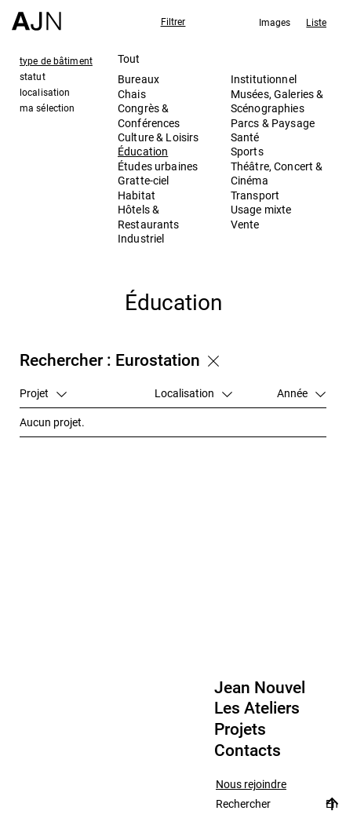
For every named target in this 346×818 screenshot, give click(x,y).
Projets (240, 729)
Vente (245, 224)
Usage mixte (261, 209)
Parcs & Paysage (273, 122)
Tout (129, 58)
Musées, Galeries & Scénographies (277, 100)
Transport (255, 195)
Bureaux (138, 78)
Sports (247, 151)
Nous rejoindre (251, 784)
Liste (316, 22)
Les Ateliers (257, 708)
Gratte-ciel (143, 180)
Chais (132, 93)
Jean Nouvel (259, 687)
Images (275, 22)
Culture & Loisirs (158, 137)
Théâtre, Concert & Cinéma (277, 173)
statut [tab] (33, 76)
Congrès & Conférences (149, 115)
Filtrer (173, 21)
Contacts (247, 750)
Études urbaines (158, 166)
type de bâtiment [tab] (56, 60)
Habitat (136, 195)
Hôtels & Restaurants (149, 216)
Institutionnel (264, 78)
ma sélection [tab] (47, 107)
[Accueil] (36, 15)
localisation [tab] (45, 92)
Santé (245, 137)
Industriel (141, 238)
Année (301, 392)
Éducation (143, 151)
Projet (43, 392)
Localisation (193, 392)
